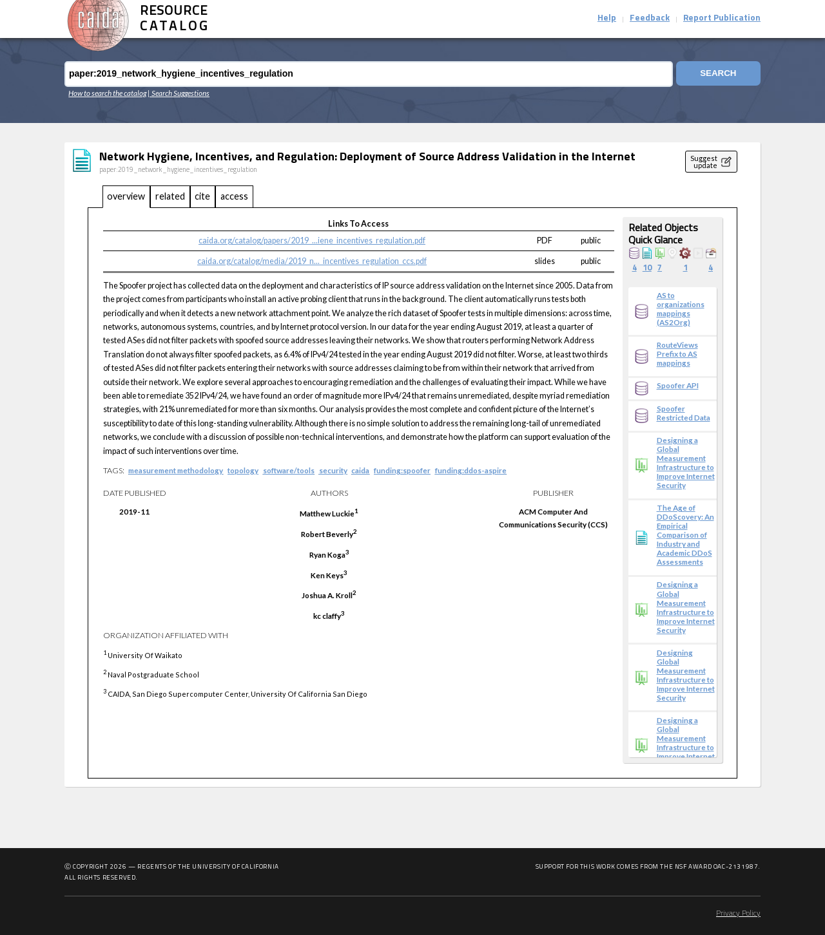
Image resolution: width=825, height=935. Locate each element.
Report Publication (722, 18)
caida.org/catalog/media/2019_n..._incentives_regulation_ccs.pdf (312, 261)
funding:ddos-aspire (471, 470)
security (333, 470)
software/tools (289, 470)
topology (243, 470)
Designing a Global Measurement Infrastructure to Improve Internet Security (686, 462)
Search (717, 74)
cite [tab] (202, 196)
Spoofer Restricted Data (683, 413)
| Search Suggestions (178, 92)
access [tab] (234, 196)
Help (606, 18)
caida (360, 470)
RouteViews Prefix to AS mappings (677, 353)
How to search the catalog (107, 92)
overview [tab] (126, 196)
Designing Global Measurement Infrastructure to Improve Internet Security (686, 675)
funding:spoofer (402, 470)
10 (647, 268)
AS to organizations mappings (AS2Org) (680, 308)
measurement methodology (175, 470)
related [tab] (170, 196)
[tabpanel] (412, 493)
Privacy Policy (738, 914)
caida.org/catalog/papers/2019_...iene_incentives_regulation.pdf (312, 240)
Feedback (650, 18)
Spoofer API (678, 385)
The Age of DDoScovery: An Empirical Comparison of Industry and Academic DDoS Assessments (685, 534)
